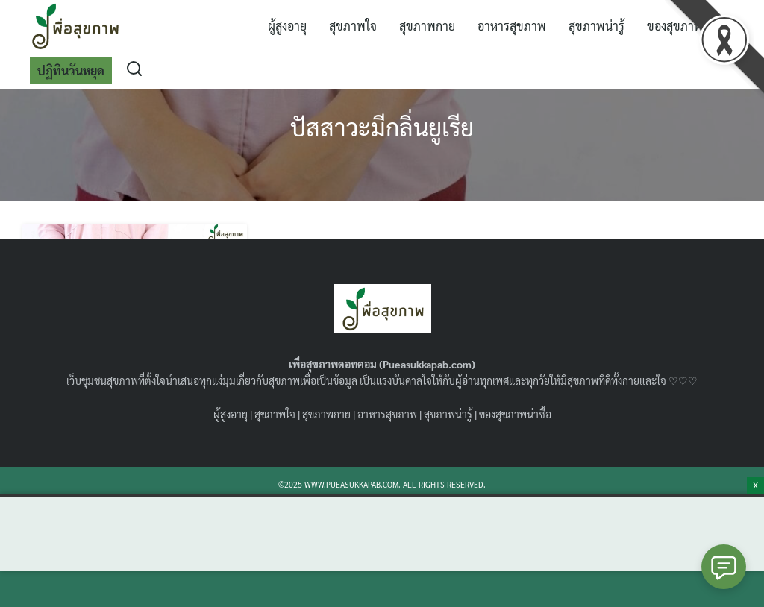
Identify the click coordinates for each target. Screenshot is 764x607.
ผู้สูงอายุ (287, 26)
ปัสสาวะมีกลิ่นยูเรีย (382, 126)
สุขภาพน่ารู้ (596, 26)
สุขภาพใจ (353, 26)
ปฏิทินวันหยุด (70, 70)
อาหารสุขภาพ (512, 26)
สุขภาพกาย (427, 26)
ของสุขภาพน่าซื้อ (515, 414)
